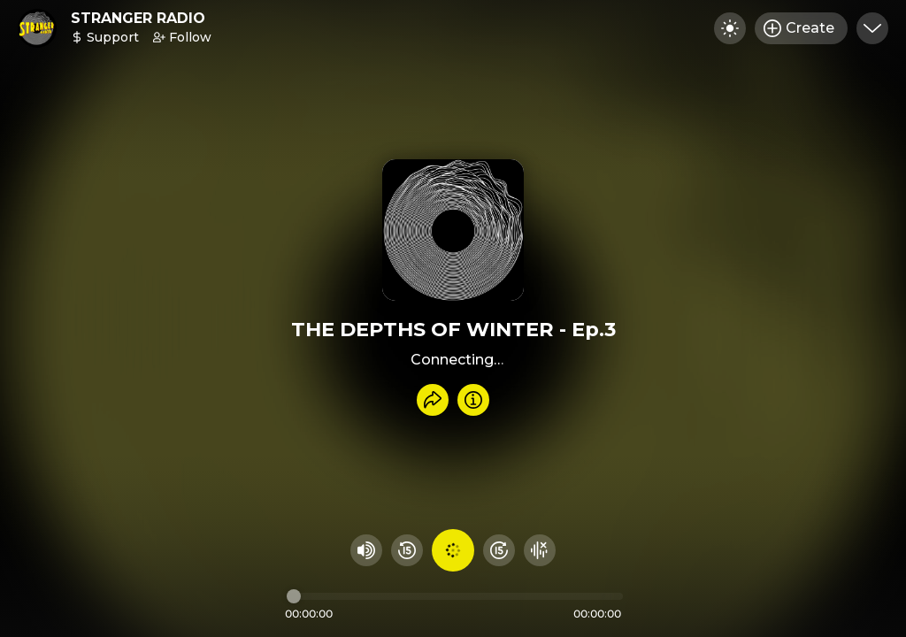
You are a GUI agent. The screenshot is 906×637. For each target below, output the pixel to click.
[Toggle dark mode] (730, 28)
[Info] (473, 400)
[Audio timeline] (455, 596)
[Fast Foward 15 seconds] (499, 550)
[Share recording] (433, 400)
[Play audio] (453, 550)
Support (105, 37)
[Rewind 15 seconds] (407, 550)
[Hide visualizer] (540, 550)
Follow (182, 37)
